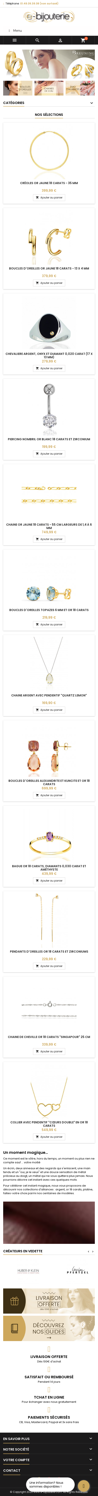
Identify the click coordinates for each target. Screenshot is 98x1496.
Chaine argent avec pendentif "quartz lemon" (49, 695)
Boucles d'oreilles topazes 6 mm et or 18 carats (49, 610)
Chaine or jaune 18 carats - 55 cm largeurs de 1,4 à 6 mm (49, 526)
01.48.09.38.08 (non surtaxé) (39, 3)
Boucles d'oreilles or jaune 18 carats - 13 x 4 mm (49, 268)
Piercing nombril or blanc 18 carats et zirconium (49, 439)
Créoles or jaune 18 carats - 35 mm (49, 183)
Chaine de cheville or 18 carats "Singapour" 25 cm (49, 1037)
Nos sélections (49, 114)
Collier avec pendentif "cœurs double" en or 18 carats (49, 1124)
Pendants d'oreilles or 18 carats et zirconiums (49, 951)
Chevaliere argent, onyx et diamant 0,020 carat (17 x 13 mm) (49, 355)
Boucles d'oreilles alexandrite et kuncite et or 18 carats (49, 782)
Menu (14, 31)
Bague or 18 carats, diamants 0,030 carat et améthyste (49, 868)
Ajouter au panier (49, 197)
